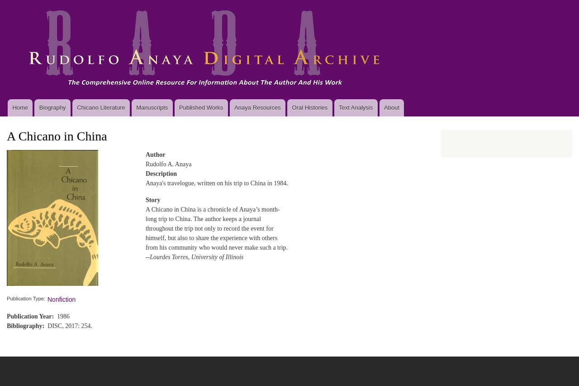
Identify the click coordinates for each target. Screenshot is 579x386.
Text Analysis (356, 107)
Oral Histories (310, 107)
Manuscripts (152, 107)
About (391, 107)
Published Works (201, 107)
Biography (52, 107)
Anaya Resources (257, 107)
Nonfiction (61, 299)
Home (20, 107)
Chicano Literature (101, 107)
